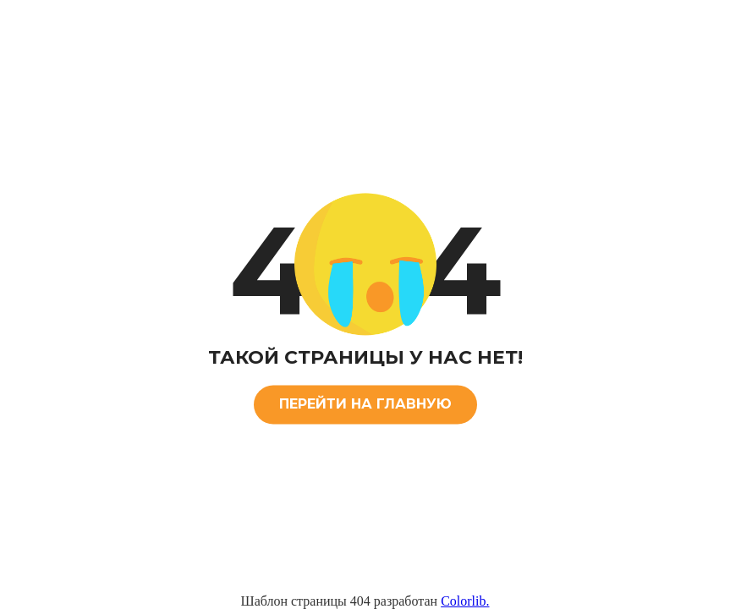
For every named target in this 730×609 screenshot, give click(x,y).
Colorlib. (465, 601)
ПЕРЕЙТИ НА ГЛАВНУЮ (365, 404)
